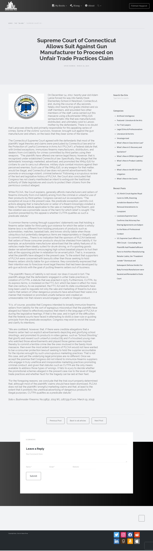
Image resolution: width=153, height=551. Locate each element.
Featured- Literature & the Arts (129, 120)
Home (10, 23)
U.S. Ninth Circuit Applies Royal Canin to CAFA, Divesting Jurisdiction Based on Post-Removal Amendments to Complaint (129, 202)
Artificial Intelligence (125, 116)
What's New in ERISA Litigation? (130, 156)
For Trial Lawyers (124, 125)
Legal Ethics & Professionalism (129, 129)
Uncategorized (123, 138)
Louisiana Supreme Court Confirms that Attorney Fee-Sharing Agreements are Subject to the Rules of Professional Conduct (130, 225)
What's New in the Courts (127, 178)
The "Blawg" (19, 23)
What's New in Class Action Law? (130, 143)
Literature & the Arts (125, 134)
